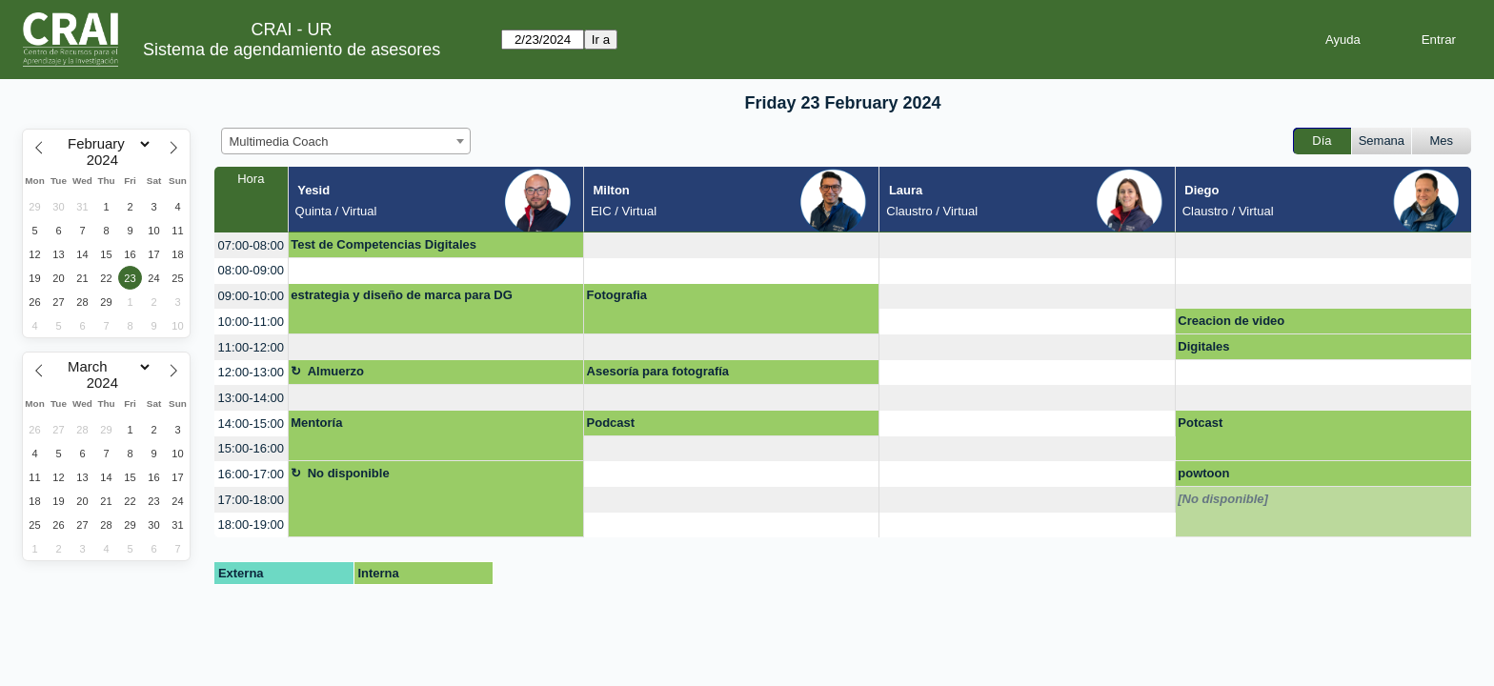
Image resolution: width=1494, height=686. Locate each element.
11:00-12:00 (251, 347)
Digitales (1203, 346)
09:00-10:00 (251, 296)
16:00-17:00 (251, 474)
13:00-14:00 (251, 398)
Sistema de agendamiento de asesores (291, 49)
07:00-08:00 (251, 245)
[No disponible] (1223, 499)
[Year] (107, 160)
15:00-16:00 (251, 448)
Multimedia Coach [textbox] (279, 141)
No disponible (349, 473)
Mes (1442, 140)
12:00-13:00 (251, 372)
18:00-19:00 (251, 524)
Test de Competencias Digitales (383, 244)
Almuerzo (336, 371)
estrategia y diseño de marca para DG (402, 295)
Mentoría (316, 422)
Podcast (611, 422)
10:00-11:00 (251, 321)
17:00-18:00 (251, 500)
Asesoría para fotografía (658, 371)
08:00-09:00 (251, 270)
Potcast (1200, 422)
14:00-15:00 (251, 423)
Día (1321, 140)
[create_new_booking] (731, 245)
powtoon (1203, 473)
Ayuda (1343, 39)
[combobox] (346, 141)
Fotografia (617, 295)
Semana (1381, 140)
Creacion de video (1231, 320)
